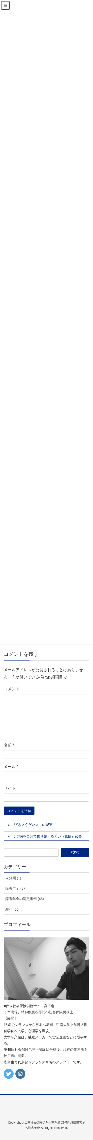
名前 (9, 745)
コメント (12, 689)
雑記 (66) (12, 909)
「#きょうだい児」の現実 (32, 825)
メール (11, 767)
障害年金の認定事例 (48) (24, 899)
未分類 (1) (13, 878)
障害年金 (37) (16, 888)
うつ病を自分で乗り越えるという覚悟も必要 (47, 836)
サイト (10, 788)
